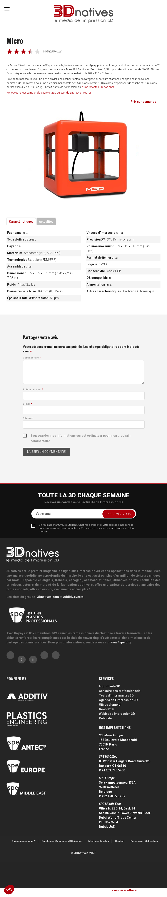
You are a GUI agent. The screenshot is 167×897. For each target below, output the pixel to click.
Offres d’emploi (110, 704)
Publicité (105, 718)
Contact (119, 841)
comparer (119, 890)
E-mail (27, 403)
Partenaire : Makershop (144, 841)
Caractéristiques (21, 221)
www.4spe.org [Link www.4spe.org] (120, 642)
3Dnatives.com (48, 597)
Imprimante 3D (109, 686)
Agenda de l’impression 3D (118, 700)
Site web (28, 418)
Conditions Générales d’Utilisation (62, 841)
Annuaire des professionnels (119, 691)
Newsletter (107, 709)
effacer (132, 890)
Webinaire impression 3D (117, 713)
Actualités (46, 221)
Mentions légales (98, 841)
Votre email (44, 513)
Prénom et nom (33, 389)
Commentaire (32, 357)
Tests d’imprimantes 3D (116, 695)
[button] (9, 889)
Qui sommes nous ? (23, 841)
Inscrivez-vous (119, 514)
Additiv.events (73, 597)
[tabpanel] (84, 157)
